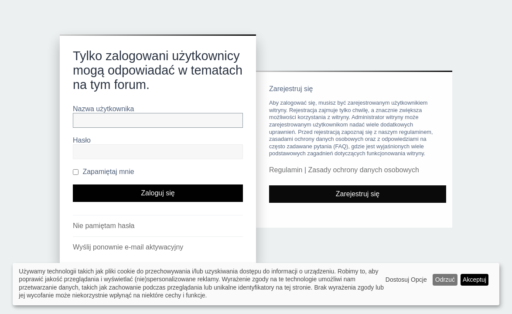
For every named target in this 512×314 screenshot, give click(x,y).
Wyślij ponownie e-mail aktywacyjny (128, 247)
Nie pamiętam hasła (103, 225)
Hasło (82, 140)
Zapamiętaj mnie (103, 171)
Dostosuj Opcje (406, 279)
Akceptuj (474, 279)
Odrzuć (445, 279)
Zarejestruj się (357, 194)
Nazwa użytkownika (103, 109)
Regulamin (285, 170)
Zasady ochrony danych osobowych (363, 170)
